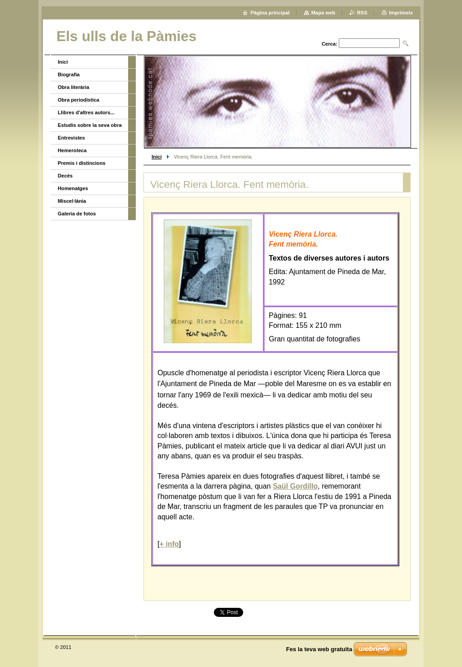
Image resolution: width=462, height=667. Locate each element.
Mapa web (323, 12)
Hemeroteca (72, 150)
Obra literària (73, 87)
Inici (157, 156)
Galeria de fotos (77, 213)
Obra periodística (78, 100)
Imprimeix (401, 12)
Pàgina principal (269, 12)
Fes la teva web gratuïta (319, 649)
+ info (169, 544)
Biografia (69, 74)
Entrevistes (71, 137)
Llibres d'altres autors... (86, 112)
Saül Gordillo (295, 486)
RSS (362, 12)
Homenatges (73, 188)
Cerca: (329, 44)
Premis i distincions (82, 163)
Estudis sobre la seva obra (90, 125)
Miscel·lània (72, 201)
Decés (65, 175)
